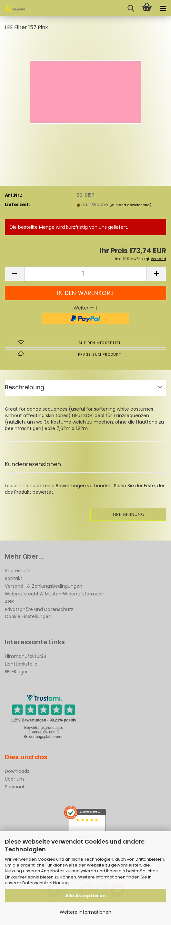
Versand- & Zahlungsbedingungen (43, 586)
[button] (14, 274)
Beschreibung (24, 387)
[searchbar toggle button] (131, 8)
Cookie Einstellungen (28, 616)
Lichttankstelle (21, 664)
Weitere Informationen (85, 912)
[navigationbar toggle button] (163, 8)
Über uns (15, 779)
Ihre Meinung (128, 514)
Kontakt (13, 578)
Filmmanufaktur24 (26, 656)
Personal (14, 786)
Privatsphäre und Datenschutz (39, 609)
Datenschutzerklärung (45, 883)
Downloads (17, 771)
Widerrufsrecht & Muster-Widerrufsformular (54, 594)
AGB (9, 601)
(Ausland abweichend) (130, 204)
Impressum (17, 570)
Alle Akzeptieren (85, 895)
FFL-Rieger (16, 671)
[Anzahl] (85, 274)
